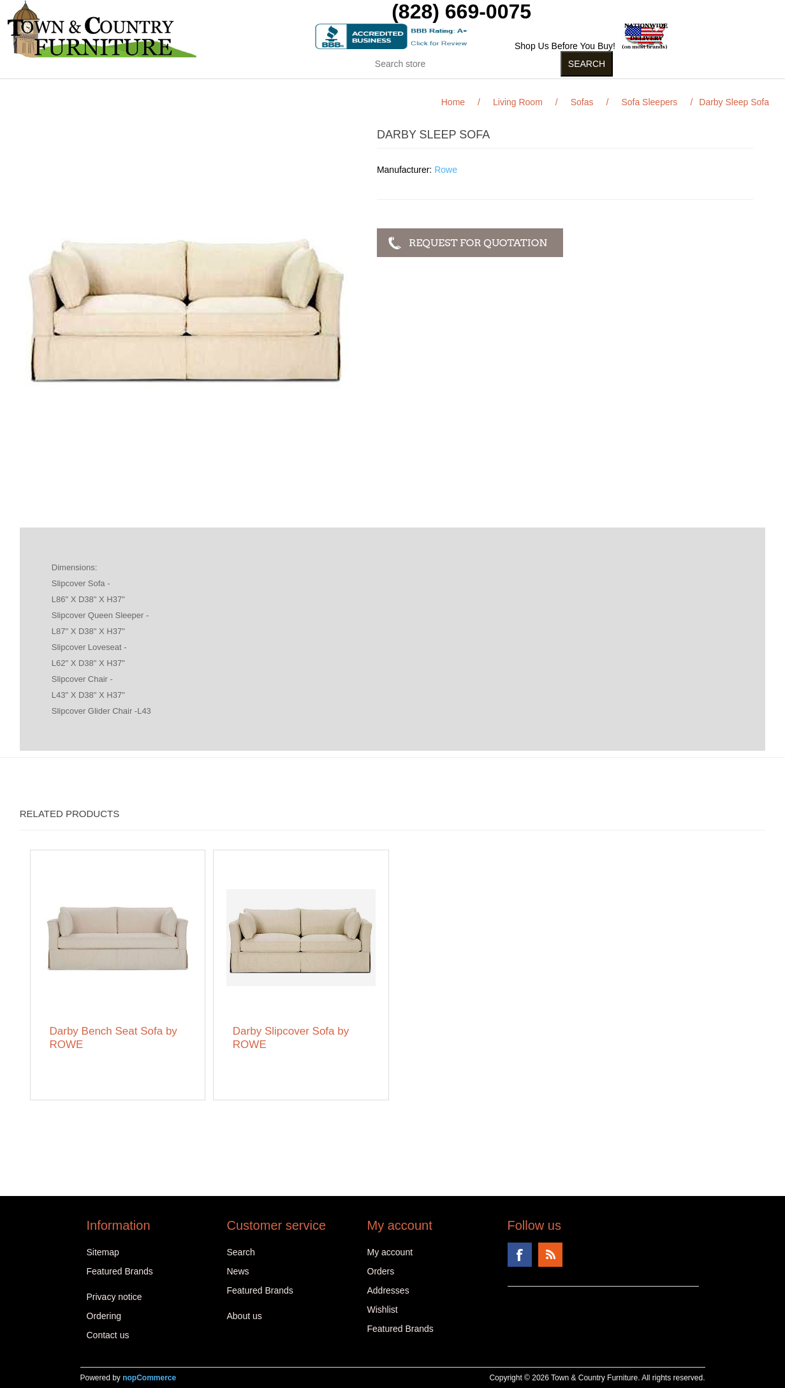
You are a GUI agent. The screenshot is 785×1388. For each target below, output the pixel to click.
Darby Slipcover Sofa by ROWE (291, 1037)
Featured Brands (120, 1271)
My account (390, 1252)
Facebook (520, 1255)
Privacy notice (114, 1297)
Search (241, 1252)
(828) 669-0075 (461, 11)
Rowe (445, 170)
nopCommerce (149, 1377)
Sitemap (103, 1252)
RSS (550, 1255)
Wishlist (382, 1309)
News (238, 1271)
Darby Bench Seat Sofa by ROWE (113, 1037)
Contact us (108, 1335)
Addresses (388, 1290)
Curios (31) (376, 89)
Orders (381, 1271)
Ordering (104, 1316)
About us (244, 1316)
